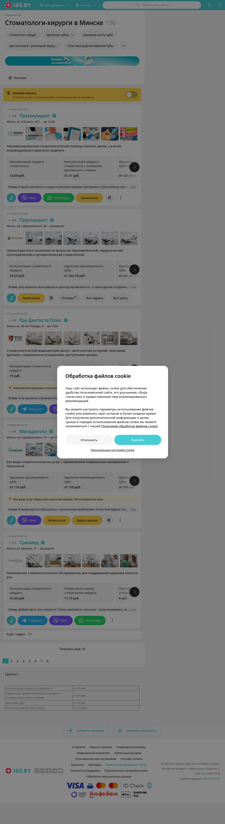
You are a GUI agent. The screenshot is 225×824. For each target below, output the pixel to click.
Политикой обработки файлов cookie (129, 426)
